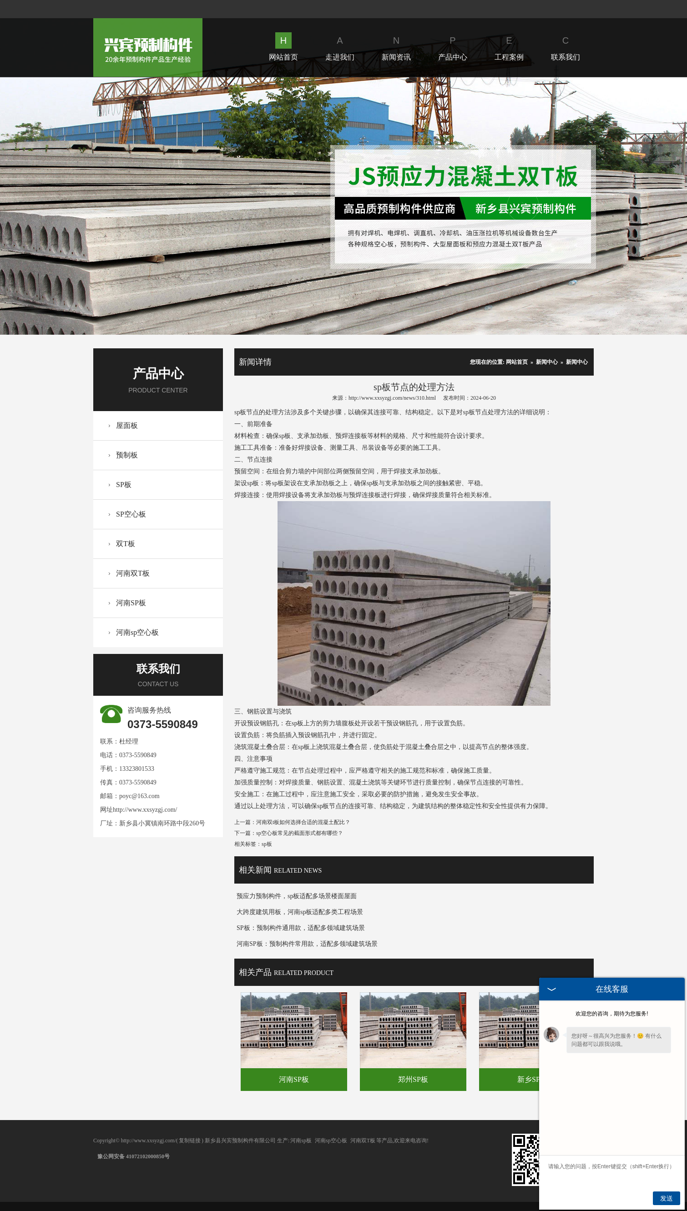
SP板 (123, 484)
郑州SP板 (413, 1079)
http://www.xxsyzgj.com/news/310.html (392, 398)
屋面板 (127, 425)
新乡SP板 (532, 1079)
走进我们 (339, 46)
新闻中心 (547, 362)
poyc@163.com (139, 796)
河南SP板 (131, 603)
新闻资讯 (396, 46)
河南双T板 (133, 573)
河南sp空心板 (137, 632)
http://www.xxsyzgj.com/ (145, 809)
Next (523, 206)
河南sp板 (301, 1140)
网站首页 (283, 46)
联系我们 (565, 46)
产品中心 (452, 46)
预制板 (127, 455)
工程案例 (509, 46)
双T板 (125, 544)
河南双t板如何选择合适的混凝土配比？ (303, 822)
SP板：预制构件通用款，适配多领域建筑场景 (301, 928)
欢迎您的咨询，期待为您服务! (612, 1013)
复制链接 (190, 1140)
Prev (164, 206)
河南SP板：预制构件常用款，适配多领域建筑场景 (307, 943)
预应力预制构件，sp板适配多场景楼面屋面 (297, 896)
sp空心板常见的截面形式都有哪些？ (299, 833)
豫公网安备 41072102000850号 (133, 1156)
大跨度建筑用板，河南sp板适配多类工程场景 (300, 912)
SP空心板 (131, 514)
